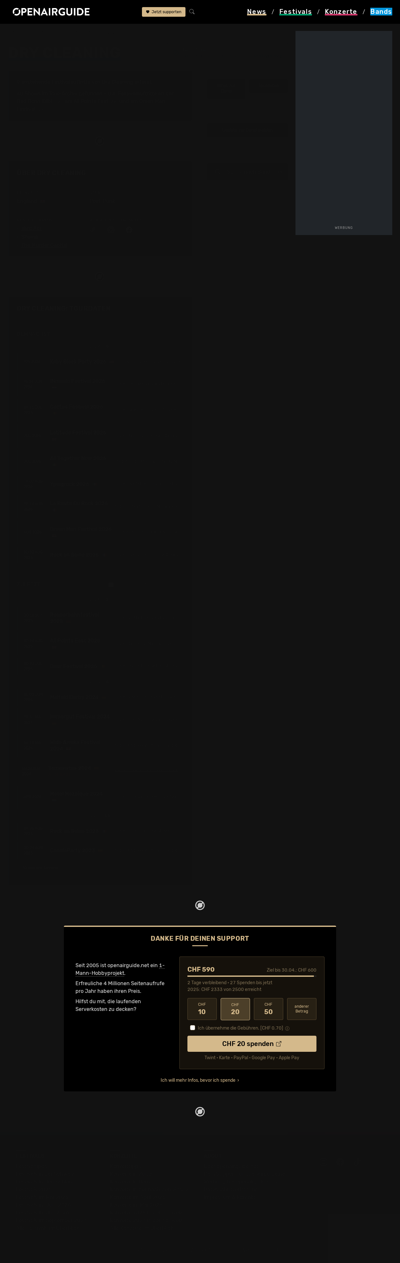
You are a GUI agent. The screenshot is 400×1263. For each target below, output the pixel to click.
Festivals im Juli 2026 (42, 1213)
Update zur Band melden (247, 130)
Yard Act (31, 228)
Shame (29, 237)
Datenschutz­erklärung (231, 1189)
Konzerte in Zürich (132, 1174)
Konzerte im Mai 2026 (136, 1205)
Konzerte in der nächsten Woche (149, 1189)
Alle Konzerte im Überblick (141, 1228)
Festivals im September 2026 (51, 1220)
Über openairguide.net (231, 1166)
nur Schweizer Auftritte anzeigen (146, 584)
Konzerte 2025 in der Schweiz (146, 1213)
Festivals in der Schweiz (45, 1174)
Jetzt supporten (163, 12)
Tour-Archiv (63, 93)
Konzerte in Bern (130, 1182)
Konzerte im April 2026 (137, 1197)
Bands (45, 33)
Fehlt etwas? (172, 309)
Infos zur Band (226, 88)
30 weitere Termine (43, 868)
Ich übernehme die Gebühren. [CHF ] (240, 1028)
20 (235, 1009)
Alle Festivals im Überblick (47, 1228)
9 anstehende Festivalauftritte (53, 82)
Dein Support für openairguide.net (245, 1174)
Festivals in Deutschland (45, 1182)
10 (202, 1009)
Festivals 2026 (34, 1189)
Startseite (19, 33)
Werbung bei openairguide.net (240, 1182)
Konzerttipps (125, 1166)
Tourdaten (268, 86)
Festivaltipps (31, 1166)
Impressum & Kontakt (229, 1197)
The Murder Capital (44, 245)
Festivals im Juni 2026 (43, 1205)
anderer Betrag (302, 1008)
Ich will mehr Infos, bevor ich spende (198, 1080)
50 (268, 1009)
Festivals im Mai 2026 (42, 1197)
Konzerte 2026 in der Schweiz (146, 1220)
